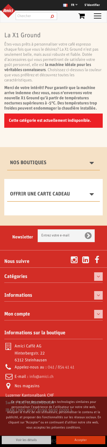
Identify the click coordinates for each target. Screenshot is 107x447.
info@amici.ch (41, 377)
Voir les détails (26, 440)
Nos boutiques (28, 162)
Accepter (80, 440)
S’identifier (92, 5)
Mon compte (17, 314)
